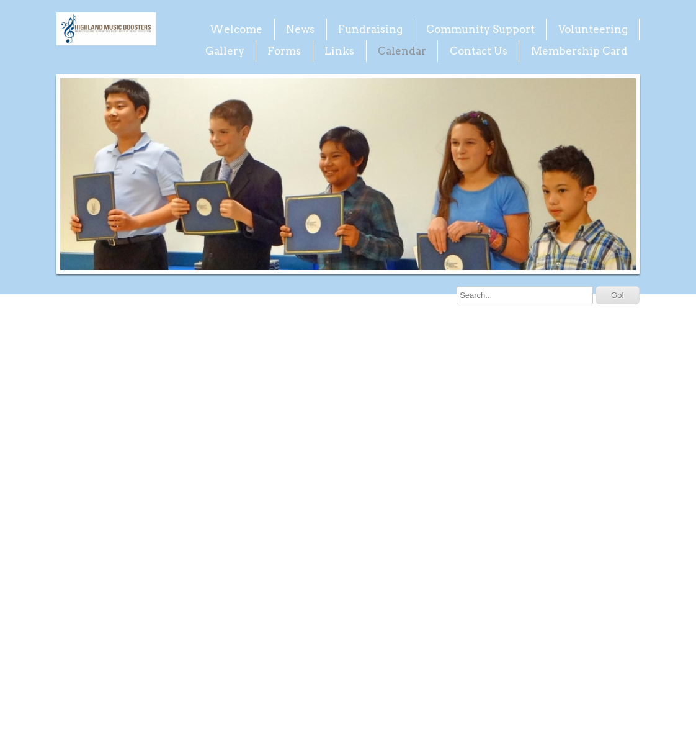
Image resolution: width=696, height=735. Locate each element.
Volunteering (593, 29)
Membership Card (579, 50)
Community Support (480, 29)
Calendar (402, 50)
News (300, 29)
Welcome (236, 29)
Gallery (224, 50)
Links (339, 50)
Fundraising (370, 29)
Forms (284, 50)
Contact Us (478, 50)
